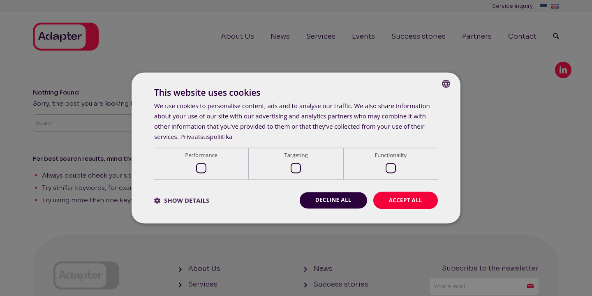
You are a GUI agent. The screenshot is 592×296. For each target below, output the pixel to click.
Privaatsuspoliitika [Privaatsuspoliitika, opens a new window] (206, 136)
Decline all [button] (330, 200)
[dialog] (296, 148)
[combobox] (446, 83)
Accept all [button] (404, 200)
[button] (181, 200)
